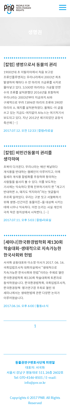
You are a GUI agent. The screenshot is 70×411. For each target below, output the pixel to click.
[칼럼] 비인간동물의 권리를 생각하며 (28, 155)
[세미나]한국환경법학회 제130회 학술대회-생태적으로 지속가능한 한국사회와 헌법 (33, 248)
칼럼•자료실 (45, 130)
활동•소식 (42, 305)
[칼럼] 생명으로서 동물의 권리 (30, 64)
